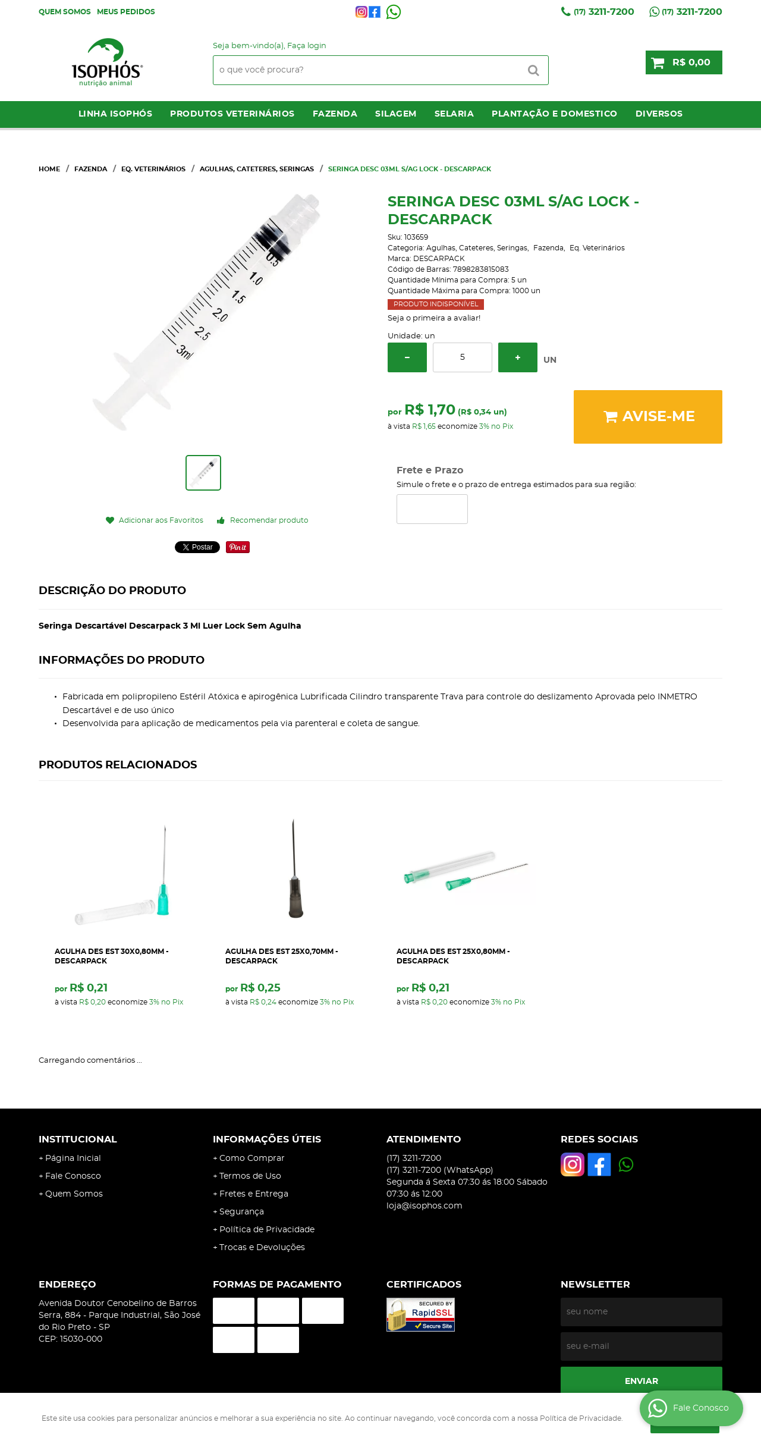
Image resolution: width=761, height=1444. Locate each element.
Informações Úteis (267, 1139)
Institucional (78, 1139)
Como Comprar (252, 1158)
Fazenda (335, 114)
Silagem (396, 114)
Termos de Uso (250, 1176)
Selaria (454, 114)
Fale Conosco (73, 1176)
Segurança (241, 1212)
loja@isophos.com (424, 1206)
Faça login (306, 46)
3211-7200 (604, 12)
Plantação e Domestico (555, 114)
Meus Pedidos (126, 11)
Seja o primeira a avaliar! (434, 318)
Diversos (659, 114)
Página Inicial (73, 1158)
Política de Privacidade (267, 1230)
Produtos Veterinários (232, 114)
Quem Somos (65, 11)
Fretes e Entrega (253, 1194)
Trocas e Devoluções (262, 1248)
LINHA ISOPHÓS (115, 114)
